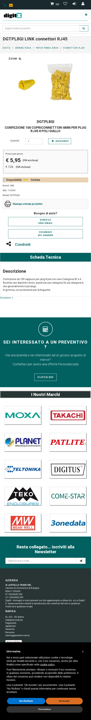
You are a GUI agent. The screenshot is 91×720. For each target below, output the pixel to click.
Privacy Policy (13, 642)
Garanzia (9, 629)
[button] (83, 651)
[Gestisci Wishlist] (65, 4)
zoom (14, 58)
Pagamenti (10, 623)
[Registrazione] (75, 4)
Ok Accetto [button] (64, 701)
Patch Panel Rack (47, 48)
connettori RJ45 (73, 48)
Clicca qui (45, 377)
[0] (55, 4)
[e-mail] (81, 561)
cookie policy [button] (47, 664)
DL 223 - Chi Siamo (14, 617)
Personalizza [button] (44, 709)
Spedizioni (10, 626)
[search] (83, 28)
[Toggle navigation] (86, 14)
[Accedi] (83, 4)
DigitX (6, 48)
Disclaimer (6, 298)
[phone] (5, 5)
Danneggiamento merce (17, 635)
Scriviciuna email (45, 221)
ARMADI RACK (23, 48)
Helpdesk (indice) (14, 620)
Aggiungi (60, 141)
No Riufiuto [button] (26, 701)
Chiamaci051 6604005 (45, 234)
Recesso (9, 632)
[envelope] (11, 5)
